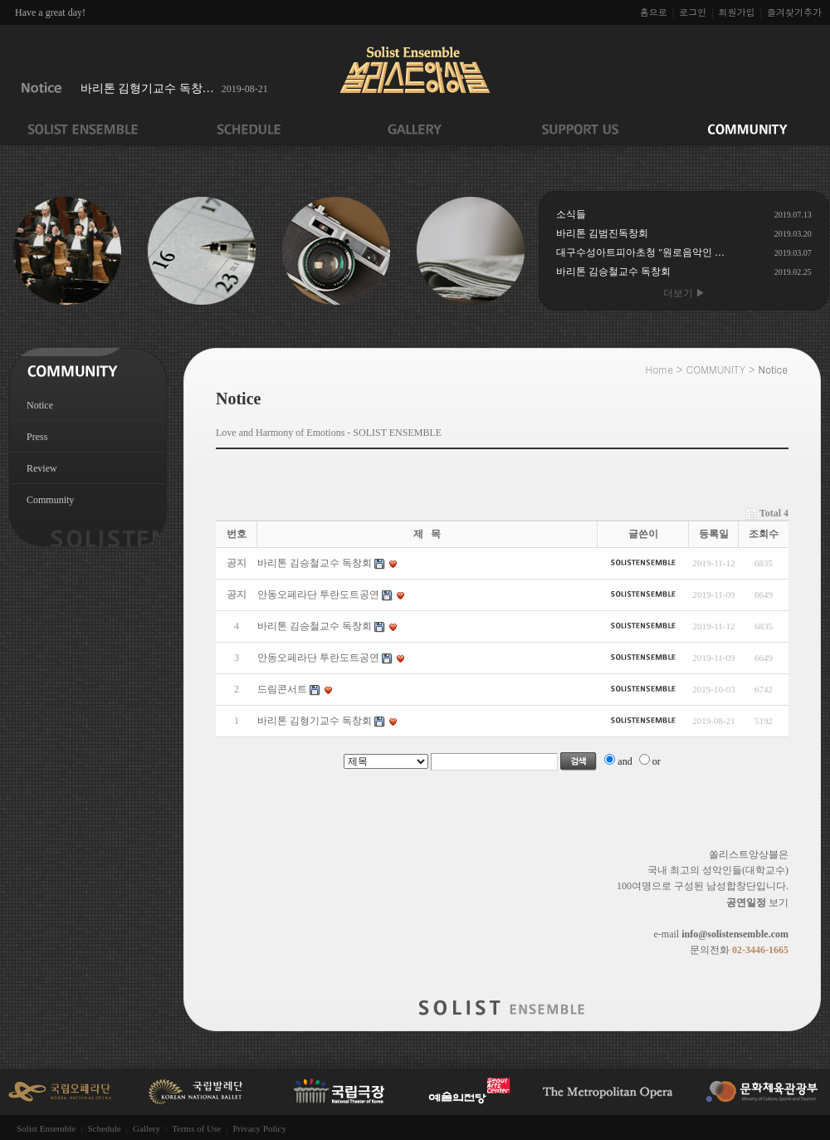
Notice (40, 405)
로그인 (692, 12)
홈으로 (653, 12)
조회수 (764, 534)
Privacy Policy (259, 1128)
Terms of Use (196, 1128)
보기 (757, 902)
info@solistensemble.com (734, 934)
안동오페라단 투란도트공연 (318, 657)
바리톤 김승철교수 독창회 (314, 626)
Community (50, 500)
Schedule (103, 1128)
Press (37, 437)
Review (42, 468)
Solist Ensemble (46, 1128)
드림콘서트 (282, 689)
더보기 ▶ (684, 293)
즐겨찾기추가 (794, 12)
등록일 (714, 534)
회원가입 (737, 12)
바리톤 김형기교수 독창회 (314, 721)
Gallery (146, 1128)
